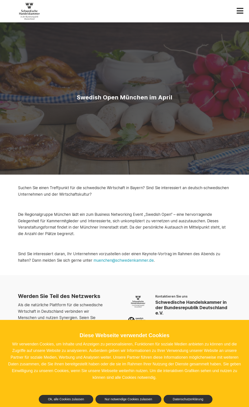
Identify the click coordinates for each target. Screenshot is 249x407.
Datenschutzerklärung (188, 399)
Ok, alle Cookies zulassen (66, 399)
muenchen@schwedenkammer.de (123, 260)
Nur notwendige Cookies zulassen (128, 399)
